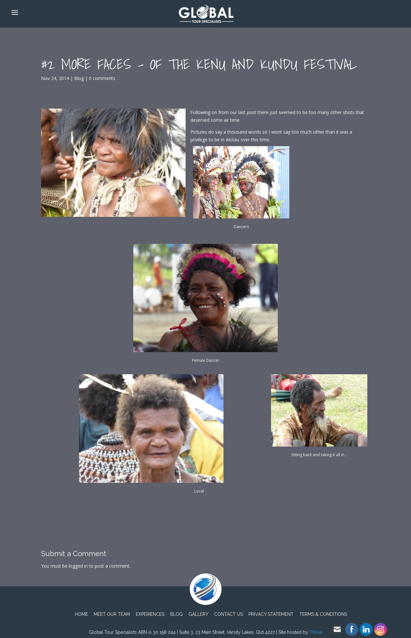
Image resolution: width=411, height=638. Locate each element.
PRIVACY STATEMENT (271, 614)
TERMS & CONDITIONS (323, 614)
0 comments (102, 78)
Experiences (150, 614)
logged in (78, 566)
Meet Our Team (112, 614)
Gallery (198, 614)
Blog (79, 78)
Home (81, 614)
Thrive (316, 632)
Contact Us (228, 614)
